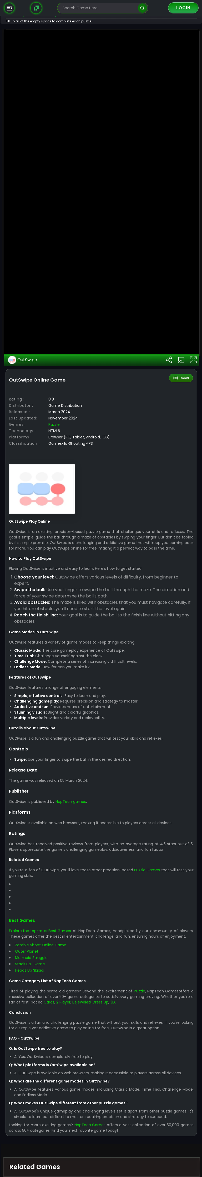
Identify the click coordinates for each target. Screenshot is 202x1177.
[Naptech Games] (36, 8)
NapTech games (87, 1077)
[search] (142, 8)
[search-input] (99, 8)
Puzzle (70, 694)
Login (183, 8)
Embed (181, 648)
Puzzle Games (165, 1150)
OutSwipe (39, 629)
